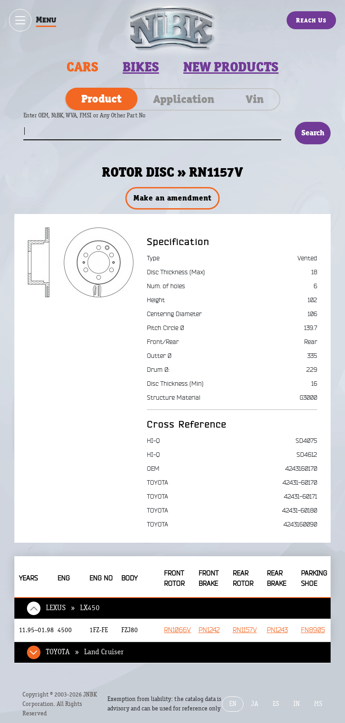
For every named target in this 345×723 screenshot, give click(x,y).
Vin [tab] (255, 99)
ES (276, 704)
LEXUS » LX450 (73, 607)
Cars (82, 67)
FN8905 (313, 630)
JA (254, 704)
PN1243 (277, 630)
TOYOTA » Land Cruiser (85, 651)
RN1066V (177, 630)
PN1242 (209, 630)
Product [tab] (101, 98)
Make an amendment (172, 198)
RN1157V (245, 630)
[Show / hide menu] (20, 20)
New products (231, 67)
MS (318, 704)
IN (296, 704)
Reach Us (311, 20)
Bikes (141, 67)
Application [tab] (183, 99)
